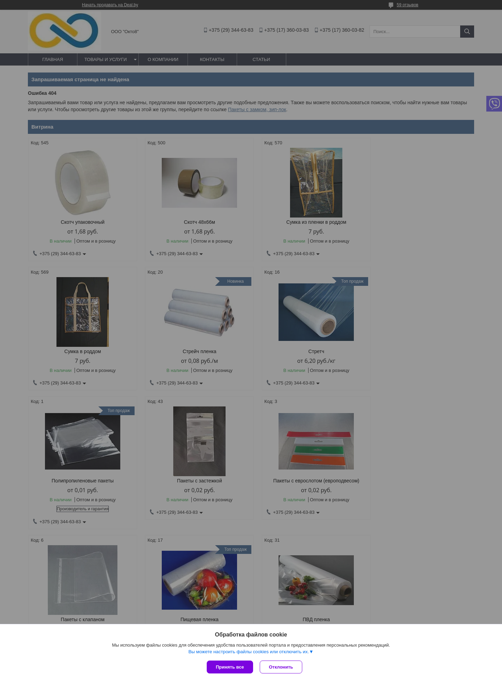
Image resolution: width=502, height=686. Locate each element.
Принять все (230, 667)
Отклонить (281, 667)
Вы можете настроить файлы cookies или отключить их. (248, 651)
